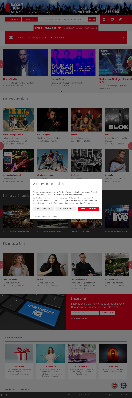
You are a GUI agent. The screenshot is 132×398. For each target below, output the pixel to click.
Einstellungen (43, 209)
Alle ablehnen (66, 209)
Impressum (36, 216)
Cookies (54, 216)
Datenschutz (46, 216)
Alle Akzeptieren (88, 209)
